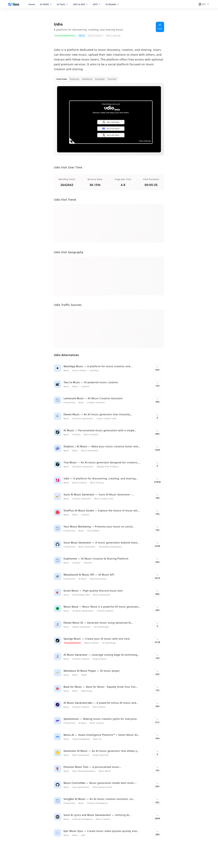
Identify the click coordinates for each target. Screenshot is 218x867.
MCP (97, 4)
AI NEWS (46, 4)
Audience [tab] (87, 79)
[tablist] (86, 79)
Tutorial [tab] (111, 79)
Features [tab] (74, 79)
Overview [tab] (61, 79)
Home (31, 4)
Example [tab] (100, 79)
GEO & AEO (80, 4)
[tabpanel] (109, 121)
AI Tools (62, 4)
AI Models (112, 4)
